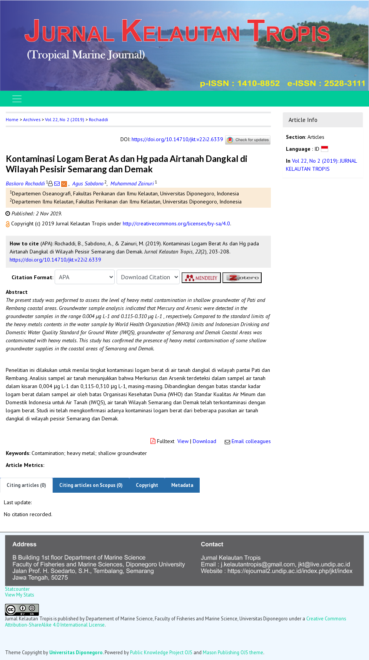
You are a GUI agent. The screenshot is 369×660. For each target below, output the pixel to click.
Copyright (147, 485)
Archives (31, 119)
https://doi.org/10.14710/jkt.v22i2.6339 (177, 139)
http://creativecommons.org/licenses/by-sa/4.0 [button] (176, 223)
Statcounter (17, 589)
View (183, 441)
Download (204, 441)
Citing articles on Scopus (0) (91, 485)
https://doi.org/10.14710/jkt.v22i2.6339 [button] (55, 259)
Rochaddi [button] (98, 119)
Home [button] (12, 119)
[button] (8, 223)
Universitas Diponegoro (76, 652)
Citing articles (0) (26, 485)
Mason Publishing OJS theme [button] (233, 652)
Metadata (182, 485)
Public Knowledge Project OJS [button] (161, 652)
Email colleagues (251, 441)
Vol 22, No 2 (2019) (64, 119)
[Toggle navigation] (17, 99)
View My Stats (19, 595)
